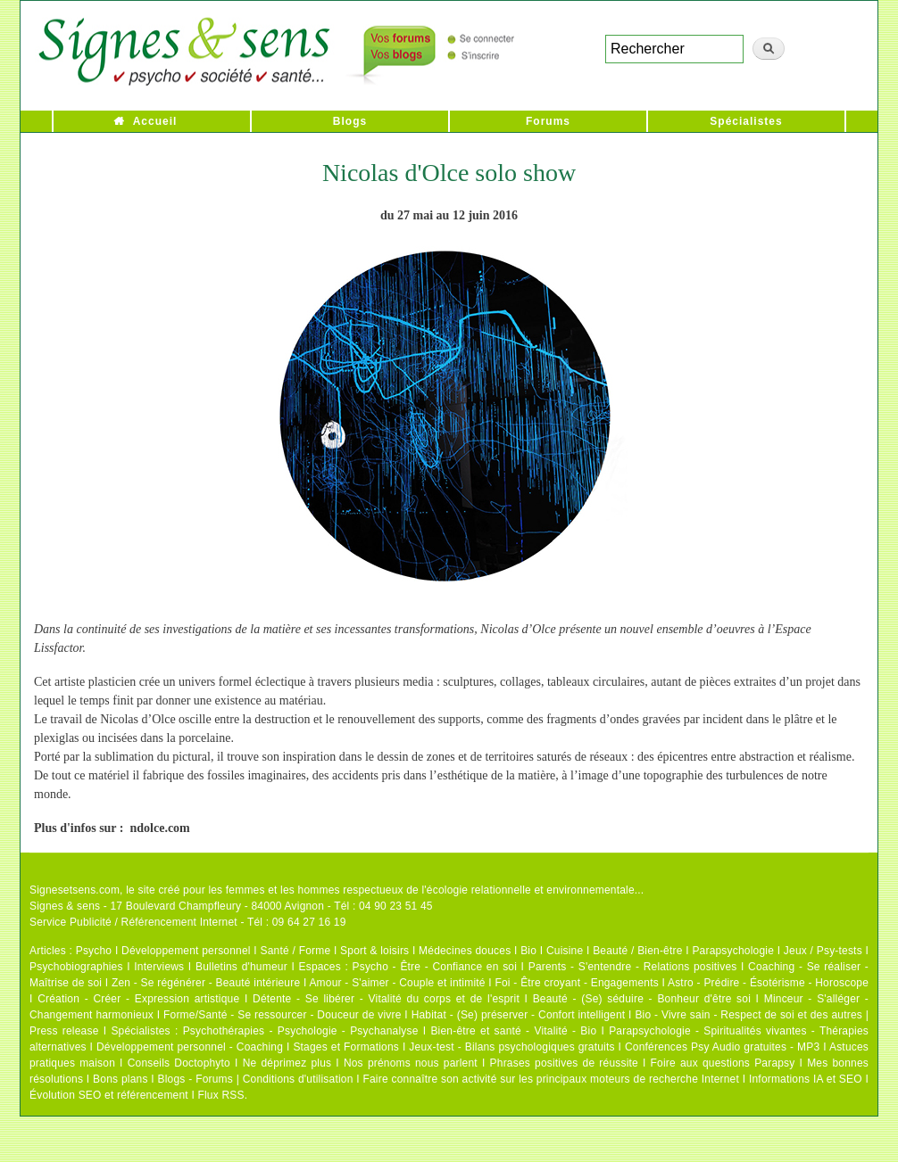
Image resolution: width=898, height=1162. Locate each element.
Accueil (155, 121)
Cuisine (564, 950)
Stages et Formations (346, 1047)
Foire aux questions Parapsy (723, 1063)
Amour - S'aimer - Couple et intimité (397, 983)
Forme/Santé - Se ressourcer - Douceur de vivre (282, 1015)
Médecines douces (465, 950)
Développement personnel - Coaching (189, 1047)
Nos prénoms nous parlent (411, 1063)
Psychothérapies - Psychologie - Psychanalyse (301, 1031)
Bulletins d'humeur (241, 966)
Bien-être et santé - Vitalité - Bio (513, 1031)
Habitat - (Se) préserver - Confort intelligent (519, 1015)
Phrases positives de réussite (564, 1063)
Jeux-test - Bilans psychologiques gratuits (511, 1047)
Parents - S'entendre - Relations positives (632, 966)
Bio (528, 950)
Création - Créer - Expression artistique (138, 999)
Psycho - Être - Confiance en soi (435, 966)
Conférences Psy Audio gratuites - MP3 (722, 1047)
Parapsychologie (733, 950)
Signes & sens (64, 906)
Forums (548, 121)
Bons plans (120, 1079)
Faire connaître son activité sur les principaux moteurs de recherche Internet (550, 1079)
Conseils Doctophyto (179, 1063)
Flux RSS (220, 1095)
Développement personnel (186, 950)
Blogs (350, 121)
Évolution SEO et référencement (108, 1095)
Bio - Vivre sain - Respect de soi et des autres (748, 1015)
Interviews (159, 966)
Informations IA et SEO (805, 1079)
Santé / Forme (296, 950)
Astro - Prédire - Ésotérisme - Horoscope (768, 983)
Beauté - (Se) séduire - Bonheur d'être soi (642, 999)
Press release (64, 1031)
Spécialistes (746, 121)
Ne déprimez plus (287, 1063)
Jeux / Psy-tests (823, 950)
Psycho (94, 950)
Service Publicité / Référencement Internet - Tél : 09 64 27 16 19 (187, 922)
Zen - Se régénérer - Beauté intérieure (206, 983)
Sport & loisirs (374, 950)
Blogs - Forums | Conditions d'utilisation (255, 1079)
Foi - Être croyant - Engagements (576, 983)
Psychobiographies (76, 966)
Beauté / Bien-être (637, 950)
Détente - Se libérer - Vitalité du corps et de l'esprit (386, 999)
